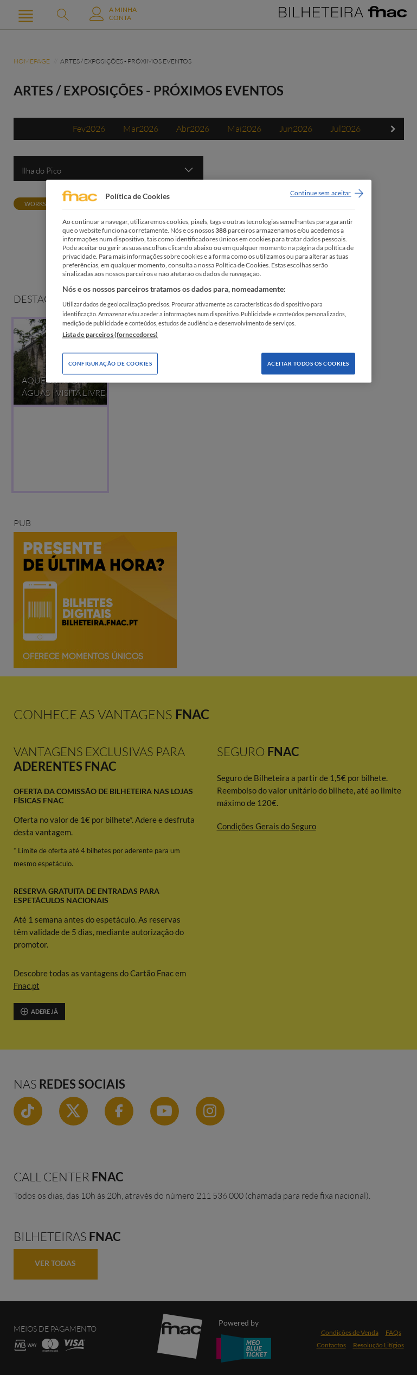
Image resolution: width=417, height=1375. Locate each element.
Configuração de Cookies (110, 363)
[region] (208, 281)
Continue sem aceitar (320, 193)
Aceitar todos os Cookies (308, 363)
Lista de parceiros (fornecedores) (110, 334)
